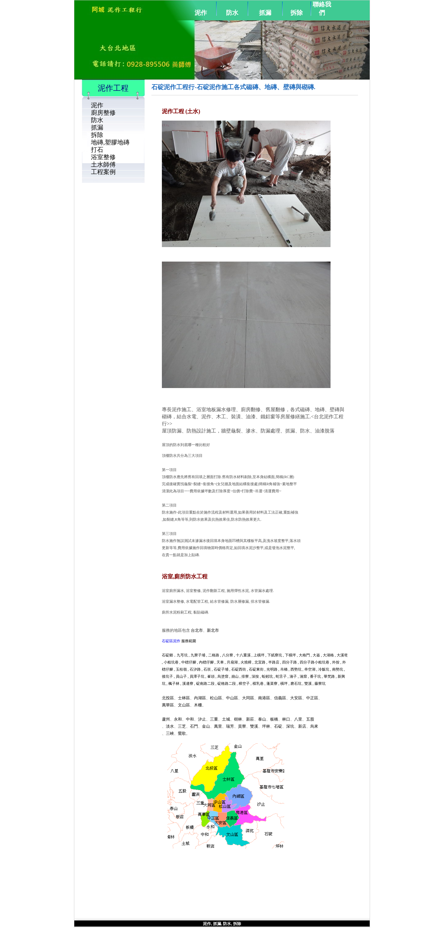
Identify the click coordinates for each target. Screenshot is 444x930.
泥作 (201, 12)
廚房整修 (103, 112)
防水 (232, 12)
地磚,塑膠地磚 (110, 142)
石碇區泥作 (171, 641)
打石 (97, 149)
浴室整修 (103, 157)
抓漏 (265, 12)
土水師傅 (103, 164)
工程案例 (103, 171)
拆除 (296, 12)
